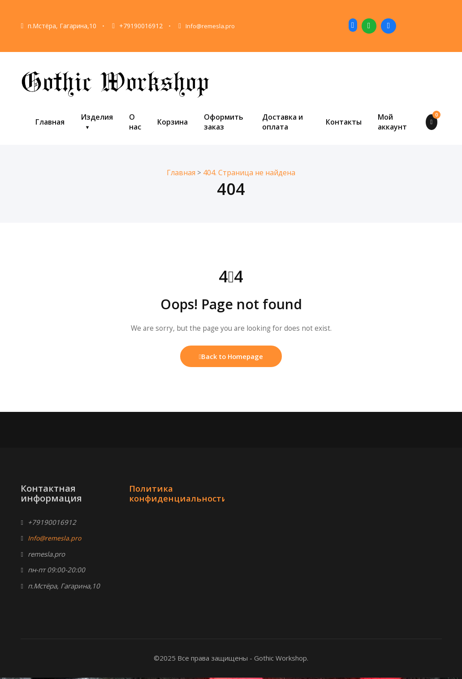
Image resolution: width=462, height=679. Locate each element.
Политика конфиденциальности (181, 495)
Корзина (172, 122)
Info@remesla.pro (211, 26)
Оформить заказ (223, 122)
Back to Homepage (231, 357)
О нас (135, 122)
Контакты (344, 122)
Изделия (97, 117)
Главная (50, 122)
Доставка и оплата (282, 122)
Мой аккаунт (392, 122)
